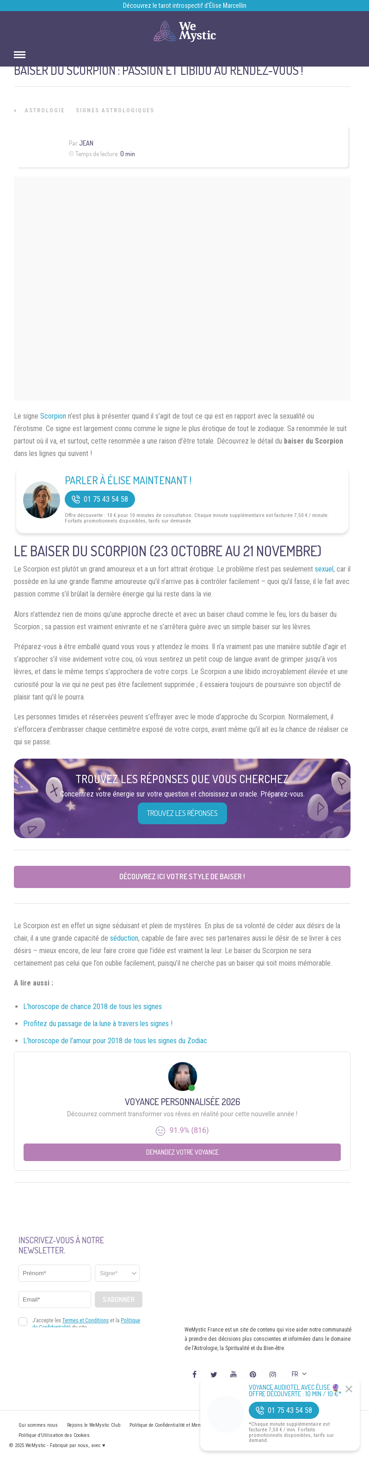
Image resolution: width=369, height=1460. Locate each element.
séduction (124, 938)
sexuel (324, 569)
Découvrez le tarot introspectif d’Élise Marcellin (184, 5)
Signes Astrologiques (115, 110)
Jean (86, 143)
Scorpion (53, 416)
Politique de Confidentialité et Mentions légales (178, 1425)
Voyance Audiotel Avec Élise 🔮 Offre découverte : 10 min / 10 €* (295, 1390)
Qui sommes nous (38, 1425)
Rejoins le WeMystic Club (93, 1425)
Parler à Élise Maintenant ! (128, 480)
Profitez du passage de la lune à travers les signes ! (97, 1023)
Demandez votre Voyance (182, 1152)
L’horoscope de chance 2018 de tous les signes (92, 1006)
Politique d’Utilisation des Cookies (54, 1435)
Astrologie (45, 110)
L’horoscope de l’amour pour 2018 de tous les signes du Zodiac (115, 1040)
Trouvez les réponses (182, 813)
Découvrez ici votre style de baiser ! (182, 876)
